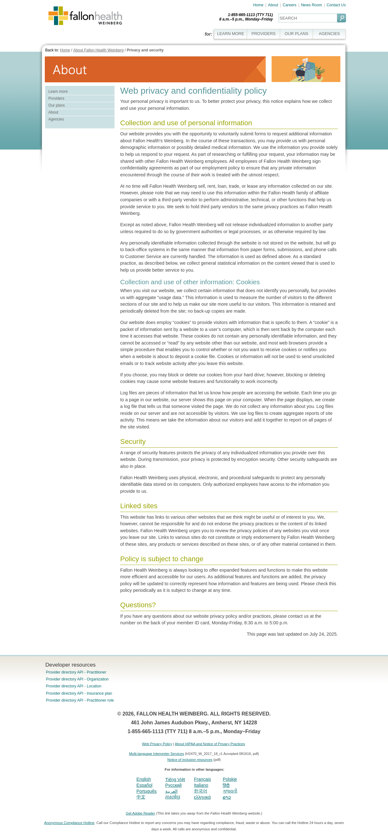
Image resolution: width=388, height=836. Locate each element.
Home (258, 5)
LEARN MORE (230, 33)
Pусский (173, 785)
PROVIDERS (263, 33)
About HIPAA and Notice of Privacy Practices (210, 744)
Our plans (56, 105)
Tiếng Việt (175, 779)
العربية (171, 791)
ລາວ (227, 797)
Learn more (58, 91)
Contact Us (336, 5)
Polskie (230, 779)
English (144, 779)
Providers (56, 98)
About (273, 5)
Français (202, 779)
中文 (141, 796)
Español (145, 785)
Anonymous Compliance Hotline (69, 823)
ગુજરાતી (230, 790)
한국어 (200, 790)
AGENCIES (329, 33)
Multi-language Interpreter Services (156, 754)
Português (147, 791)
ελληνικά (202, 797)
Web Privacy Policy (157, 744)
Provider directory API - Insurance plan (79, 693)
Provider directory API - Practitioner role (80, 700)
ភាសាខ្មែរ (172, 796)
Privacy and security (145, 50)
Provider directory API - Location (73, 686)
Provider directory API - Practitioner (76, 672)
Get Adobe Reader (140, 813)
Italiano (201, 785)
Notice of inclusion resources (189, 760)
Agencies (56, 119)
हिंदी (226, 785)
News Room (311, 5)
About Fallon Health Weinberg (98, 50)
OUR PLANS (297, 33)
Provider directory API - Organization (77, 679)
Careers (290, 5)
